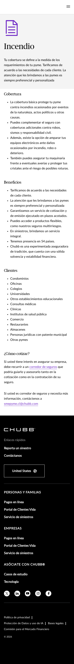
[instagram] (38, 593)
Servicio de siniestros (18, 517)
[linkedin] (17, 593)
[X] (7, 593)
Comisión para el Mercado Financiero (26, 629)
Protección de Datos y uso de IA (23, 623)
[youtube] (28, 593)
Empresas (13, 528)
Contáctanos (13, 455)
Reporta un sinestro (17, 448)
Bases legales (56, 623)
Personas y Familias (22, 492)
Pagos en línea (14, 502)
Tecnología (11, 581)
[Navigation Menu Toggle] (68, 7)
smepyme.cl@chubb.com (21, 403)
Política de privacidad (17, 617)
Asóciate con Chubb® (24, 564)
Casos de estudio (15, 574)
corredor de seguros (43, 366)
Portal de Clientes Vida (20, 509)
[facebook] (48, 593)
